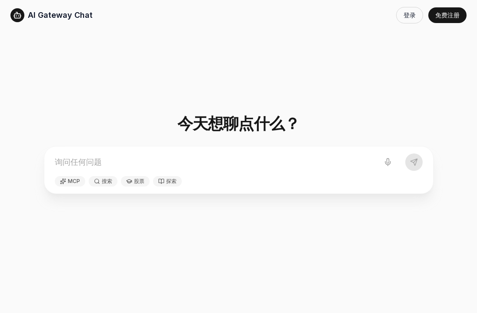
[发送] (414, 162)
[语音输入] (388, 162)
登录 (410, 15)
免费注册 (447, 15)
